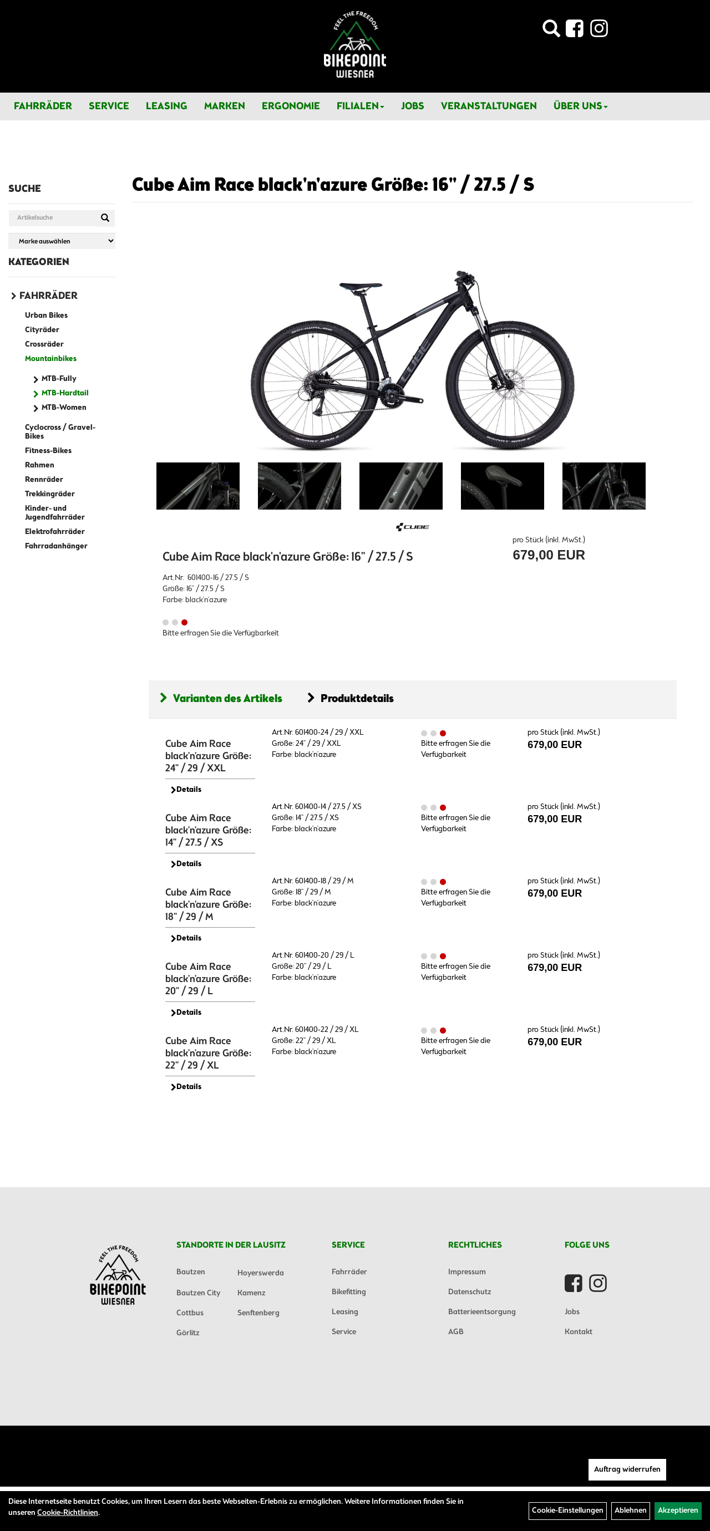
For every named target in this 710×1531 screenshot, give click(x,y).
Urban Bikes (46, 316)
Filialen (360, 106)
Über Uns (581, 106)
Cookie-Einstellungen (568, 1510)
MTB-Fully (59, 379)
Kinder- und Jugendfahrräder (55, 513)
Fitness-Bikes (48, 451)
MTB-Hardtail (65, 393)
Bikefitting (349, 1292)
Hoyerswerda (260, 1273)
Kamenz (251, 1293)
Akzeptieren (678, 1510)
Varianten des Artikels (221, 698)
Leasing (166, 106)
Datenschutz (469, 1292)
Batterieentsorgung (482, 1312)
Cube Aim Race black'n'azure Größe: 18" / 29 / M (208, 905)
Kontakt (578, 1332)
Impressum (467, 1272)
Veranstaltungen (489, 106)
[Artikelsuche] (551, 32)
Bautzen (190, 1272)
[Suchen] (105, 218)
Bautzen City (198, 1293)
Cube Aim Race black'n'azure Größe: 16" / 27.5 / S (333, 186)
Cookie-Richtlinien (67, 1513)
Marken (224, 106)
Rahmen (39, 465)
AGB (456, 1332)
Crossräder (44, 344)
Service (109, 106)
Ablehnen (631, 1510)
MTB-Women (64, 408)
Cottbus (190, 1313)
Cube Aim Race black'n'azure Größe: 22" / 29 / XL (208, 1053)
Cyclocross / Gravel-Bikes (60, 432)
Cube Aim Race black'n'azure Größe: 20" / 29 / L (208, 979)
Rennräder (44, 480)
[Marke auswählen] (61, 241)
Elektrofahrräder (55, 532)
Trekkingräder (50, 494)
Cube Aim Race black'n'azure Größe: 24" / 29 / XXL (208, 756)
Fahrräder (43, 106)
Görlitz (188, 1333)
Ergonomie (291, 106)
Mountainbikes (51, 359)
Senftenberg (258, 1313)
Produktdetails (350, 698)
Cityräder (42, 330)
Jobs (412, 106)
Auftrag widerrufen (627, 1469)
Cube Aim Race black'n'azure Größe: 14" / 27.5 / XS (208, 831)
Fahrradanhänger (56, 546)
